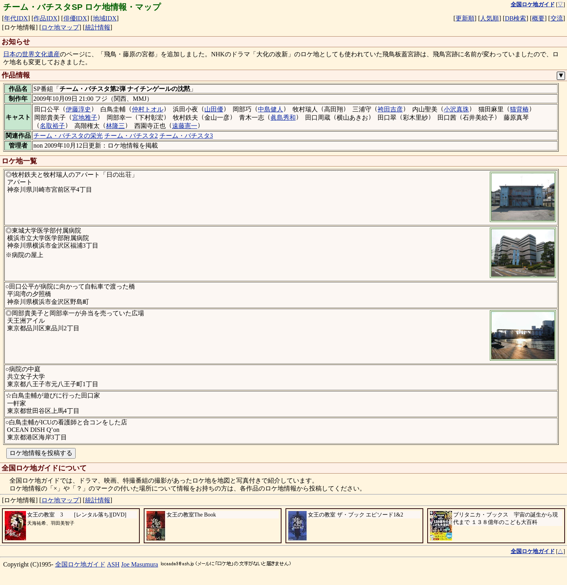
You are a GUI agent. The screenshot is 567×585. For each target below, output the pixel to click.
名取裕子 (52, 125)
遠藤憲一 (184, 125)
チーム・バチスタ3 (186, 135)
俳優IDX (75, 18)
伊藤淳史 (78, 109)
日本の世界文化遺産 (31, 54)
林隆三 (115, 125)
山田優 (213, 109)
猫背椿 (519, 109)
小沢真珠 (456, 109)
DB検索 (515, 18)
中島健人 (270, 109)
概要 (538, 18)
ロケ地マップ (60, 27)
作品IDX (45, 18)
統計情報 (97, 27)
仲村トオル (147, 109)
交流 (556, 18)
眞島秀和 (283, 117)
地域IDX (105, 18)
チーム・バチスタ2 (131, 135)
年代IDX (16, 18)
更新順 (465, 18)
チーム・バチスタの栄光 (68, 135)
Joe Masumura (139, 564)
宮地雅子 (84, 117)
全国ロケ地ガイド (80, 564)
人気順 (489, 18)
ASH (113, 564)
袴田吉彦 (390, 109)
